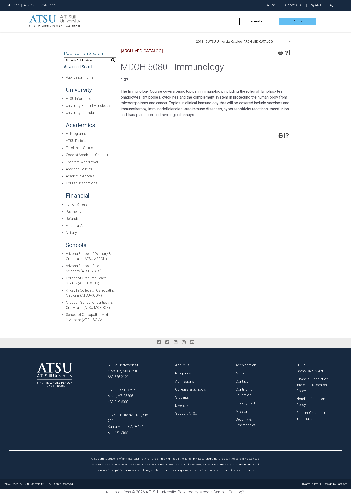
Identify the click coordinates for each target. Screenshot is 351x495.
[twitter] (167, 342)
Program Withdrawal (82, 162)
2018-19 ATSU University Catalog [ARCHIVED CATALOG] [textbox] (234, 41)
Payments (73, 211)
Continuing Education (244, 392)
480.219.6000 (118, 402)
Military (71, 233)
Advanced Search (78, 66)
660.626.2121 (118, 377)
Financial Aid (75, 226)
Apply (297, 21)
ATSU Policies (76, 141)
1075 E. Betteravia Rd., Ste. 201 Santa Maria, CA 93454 (128, 421)
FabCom (342, 484)
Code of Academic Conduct (87, 155)
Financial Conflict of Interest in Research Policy (312, 385)
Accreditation (246, 365)
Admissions (184, 381)
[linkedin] (175, 342)
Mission (242, 411)
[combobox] (243, 41)
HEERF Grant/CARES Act (309, 368)
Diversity (181, 406)
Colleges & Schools (190, 389)
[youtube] (192, 342)
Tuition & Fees (76, 204)
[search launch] (331, 5)
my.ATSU (316, 5)
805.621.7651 (118, 433)
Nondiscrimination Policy (310, 402)
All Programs (76, 134)
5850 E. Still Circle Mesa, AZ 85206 (121, 393)
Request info (258, 21)
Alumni (271, 5)
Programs (183, 373)
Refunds (72, 219)
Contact (242, 381)
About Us (182, 365)
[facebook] (159, 342)
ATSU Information (79, 99)
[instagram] (184, 342)
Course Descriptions (81, 183)
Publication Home (79, 77)
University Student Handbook (88, 106)
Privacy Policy (309, 484)
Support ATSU (293, 5)
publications (120, 492)
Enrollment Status (79, 148)
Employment (245, 403)
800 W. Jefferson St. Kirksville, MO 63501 (123, 368)
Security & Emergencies (246, 422)
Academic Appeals (80, 176)
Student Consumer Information (310, 416)
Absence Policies (79, 169)
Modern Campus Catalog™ (221, 492)
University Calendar (80, 113)
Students (182, 397)
